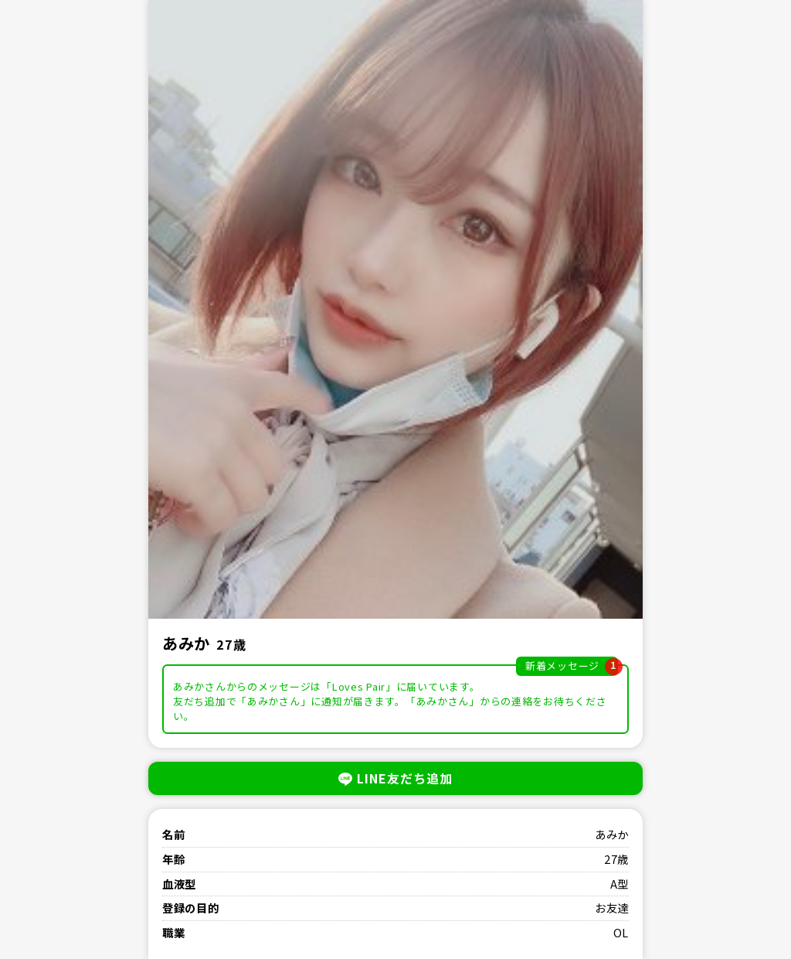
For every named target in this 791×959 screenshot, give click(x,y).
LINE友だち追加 (395, 778)
